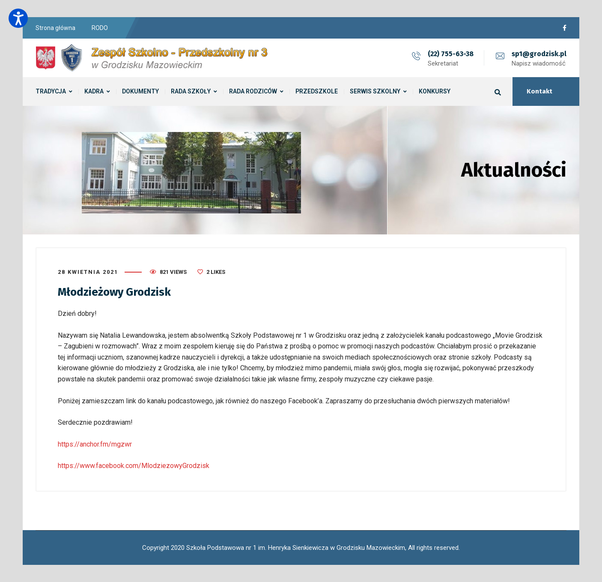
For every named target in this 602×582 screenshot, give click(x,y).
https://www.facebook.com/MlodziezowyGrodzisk (133, 466)
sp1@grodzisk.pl (539, 54)
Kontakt (539, 91)
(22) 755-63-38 (451, 54)
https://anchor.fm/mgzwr (95, 444)
